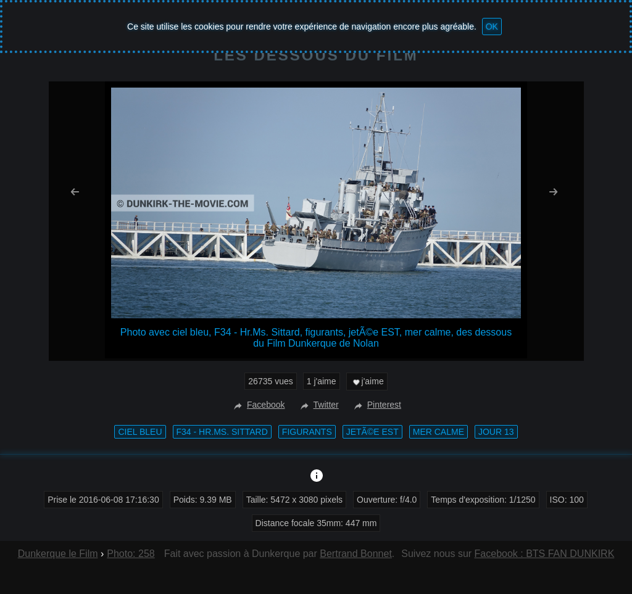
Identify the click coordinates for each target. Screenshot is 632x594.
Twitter (318, 405)
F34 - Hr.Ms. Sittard (222, 432)
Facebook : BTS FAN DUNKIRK (545, 553)
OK (492, 26)
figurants (307, 432)
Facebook (258, 405)
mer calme (438, 432)
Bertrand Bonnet (356, 553)
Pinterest (376, 405)
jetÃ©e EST (372, 432)
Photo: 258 (130, 553)
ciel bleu (140, 432)
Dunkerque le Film (58, 553)
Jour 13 (496, 432)
